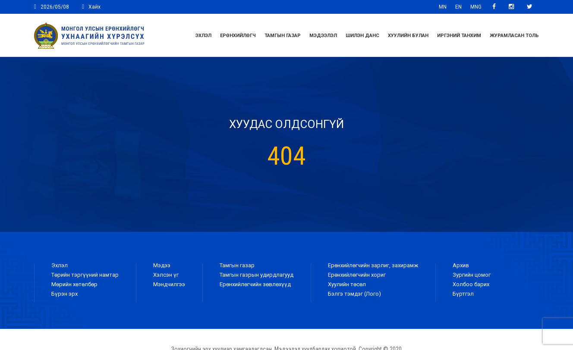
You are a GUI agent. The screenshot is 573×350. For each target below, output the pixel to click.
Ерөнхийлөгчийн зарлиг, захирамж (373, 265)
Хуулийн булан (408, 35)
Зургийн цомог (472, 275)
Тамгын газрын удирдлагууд (256, 275)
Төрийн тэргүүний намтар (85, 275)
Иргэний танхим (459, 35)
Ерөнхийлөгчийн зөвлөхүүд (255, 284)
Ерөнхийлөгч (238, 35)
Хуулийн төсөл (347, 284)
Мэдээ (161, 265)
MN (443, 7)
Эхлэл (203, 35)
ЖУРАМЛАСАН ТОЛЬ (514, 35)
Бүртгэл (463, 294)
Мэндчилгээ (169, 284)
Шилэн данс (362, 35)
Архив (461, 265)
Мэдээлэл (323, 35)
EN (458, 7)
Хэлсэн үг (166, 275)
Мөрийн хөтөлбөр (74, 284)
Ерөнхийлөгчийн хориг (357, 275)
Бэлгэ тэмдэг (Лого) (354, 294)
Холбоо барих (471, 284)
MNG (476, 7)
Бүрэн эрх (64, 294)
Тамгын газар (282, 35)
